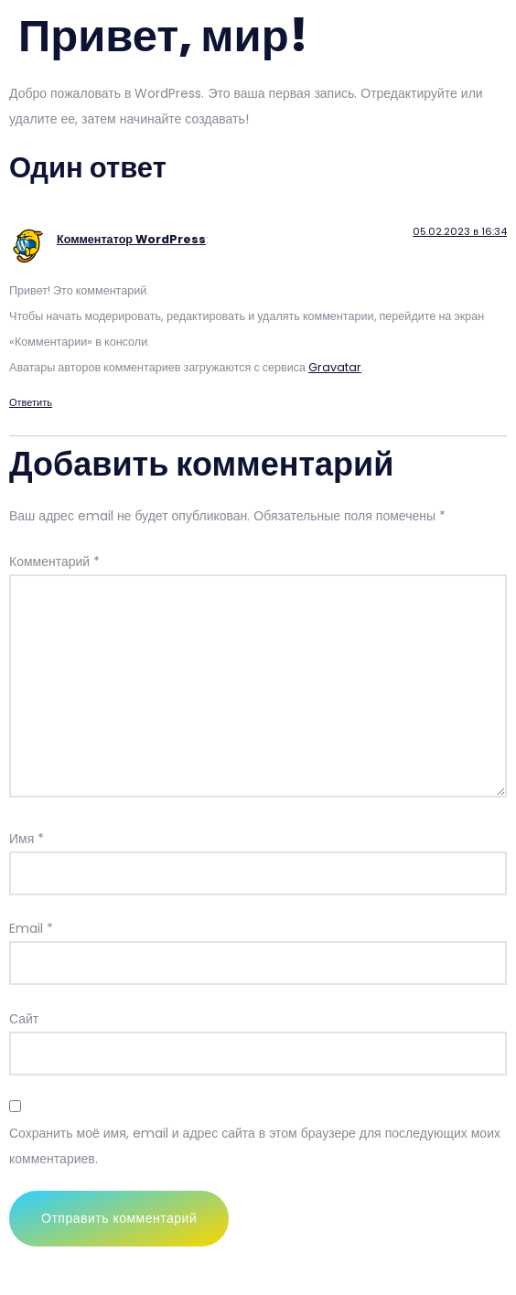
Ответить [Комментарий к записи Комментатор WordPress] (30, 402)
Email (31, 928)
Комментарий (54, 561)
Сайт (23, 1019)
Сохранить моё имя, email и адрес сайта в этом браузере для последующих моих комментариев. (254, 1146)
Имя (26, 838)
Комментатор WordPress (131, 239)
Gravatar (334, 367)
